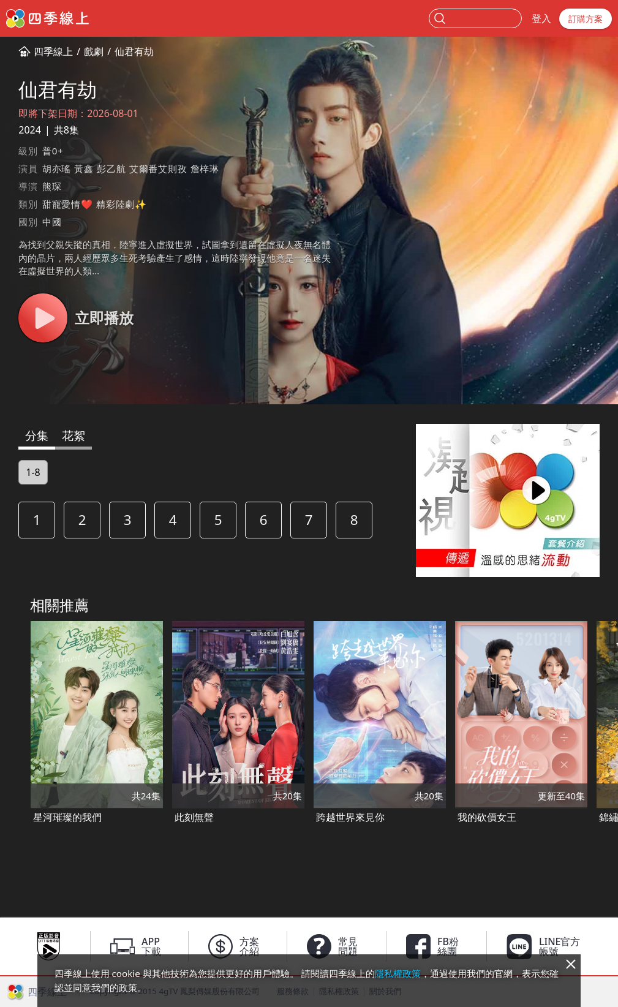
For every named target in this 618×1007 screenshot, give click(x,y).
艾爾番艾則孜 (158, 168)
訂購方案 (585, 19)
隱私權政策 (398, 973)
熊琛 (52, 186)
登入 (541, 18)
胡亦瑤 (56, 168)
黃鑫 (84, 168)
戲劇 (94, 51)
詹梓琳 (204, 168)
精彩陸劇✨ (121, 204)
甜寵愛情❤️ (67, 204)
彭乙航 (111, 168)
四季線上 (53, 51)
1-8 (33, 472)
